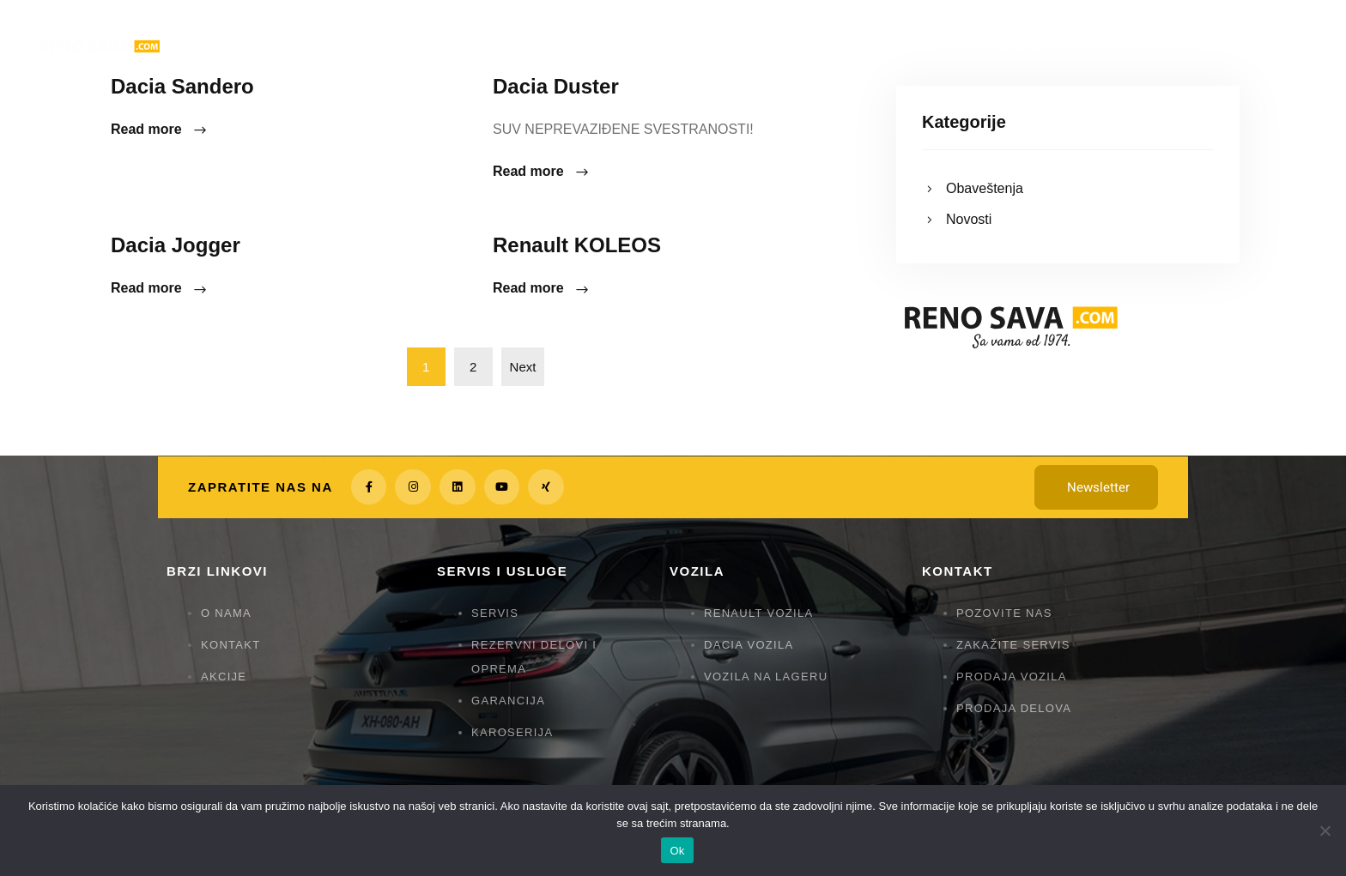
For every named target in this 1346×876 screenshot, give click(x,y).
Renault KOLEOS (577, 245)
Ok (677, 850)
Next (523, 366)
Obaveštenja (984, 188)
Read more (159, 130)
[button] (1096, 487)
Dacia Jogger (175, 245)
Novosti (968, 219)
